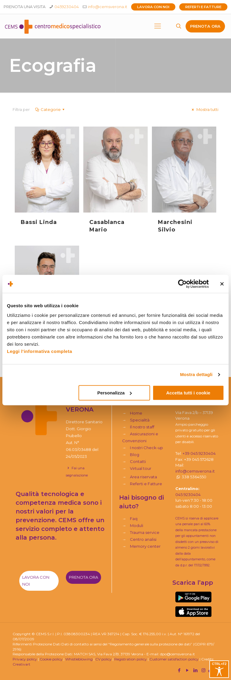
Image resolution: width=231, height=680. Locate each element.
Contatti (138, 461)
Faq (133, 518)
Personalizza (114, 392)
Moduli (136, 525)
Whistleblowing (79, 659)
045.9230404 (188, 494)
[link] (193, 597)
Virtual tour (140, 468)
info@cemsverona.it (107, 6)
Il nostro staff (142, 426)
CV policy (103, 659)
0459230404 (66, 6)
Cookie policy (51, 659)
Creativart (21, 664)
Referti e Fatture (203, 7)
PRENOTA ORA (205, 26)
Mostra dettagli (196, 374)
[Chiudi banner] (222, 284)
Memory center (145, 546)
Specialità (139, 420)
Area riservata (143, 476)
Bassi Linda (39, 222)
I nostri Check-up (146, 447)
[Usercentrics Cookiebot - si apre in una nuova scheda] (182, 283)
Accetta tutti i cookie (188, 392)
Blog (134, 454)
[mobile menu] (157, 26)
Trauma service (144, 532)
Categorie (50, 109)
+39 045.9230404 (199, 453)
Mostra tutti (204, 109)
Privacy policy (25, 659)
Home (136, 413)
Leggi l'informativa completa (39, 351)
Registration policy (130, 659)
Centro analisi (143, 539)
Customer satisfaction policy (174, 659)
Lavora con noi (153, 7)
